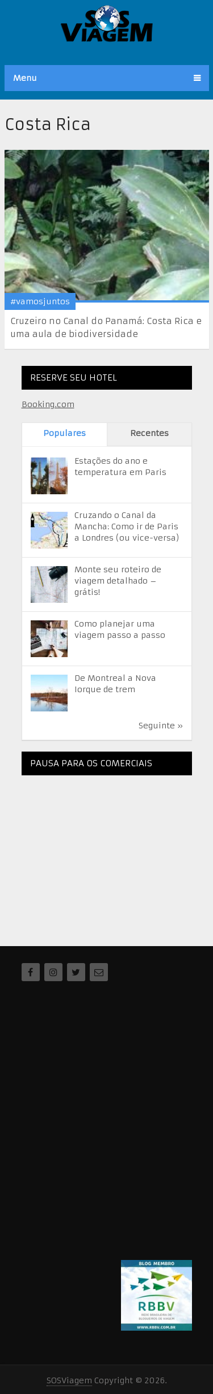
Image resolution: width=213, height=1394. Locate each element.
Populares (64, 433)
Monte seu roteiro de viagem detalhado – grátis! (117, 580)
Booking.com (48, 404)
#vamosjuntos (40, 301)
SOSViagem (69, 1380)
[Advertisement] (107, 854)
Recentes (149, 433)
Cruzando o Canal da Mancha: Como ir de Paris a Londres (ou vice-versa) (126, 526)
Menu (25, 78)
